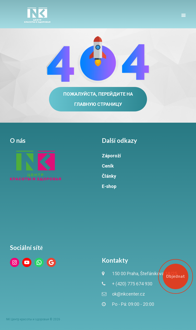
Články (109, 176)
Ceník (108, 166)
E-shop (109, 186)
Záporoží (111, 155)
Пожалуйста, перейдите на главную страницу (98, 99)
